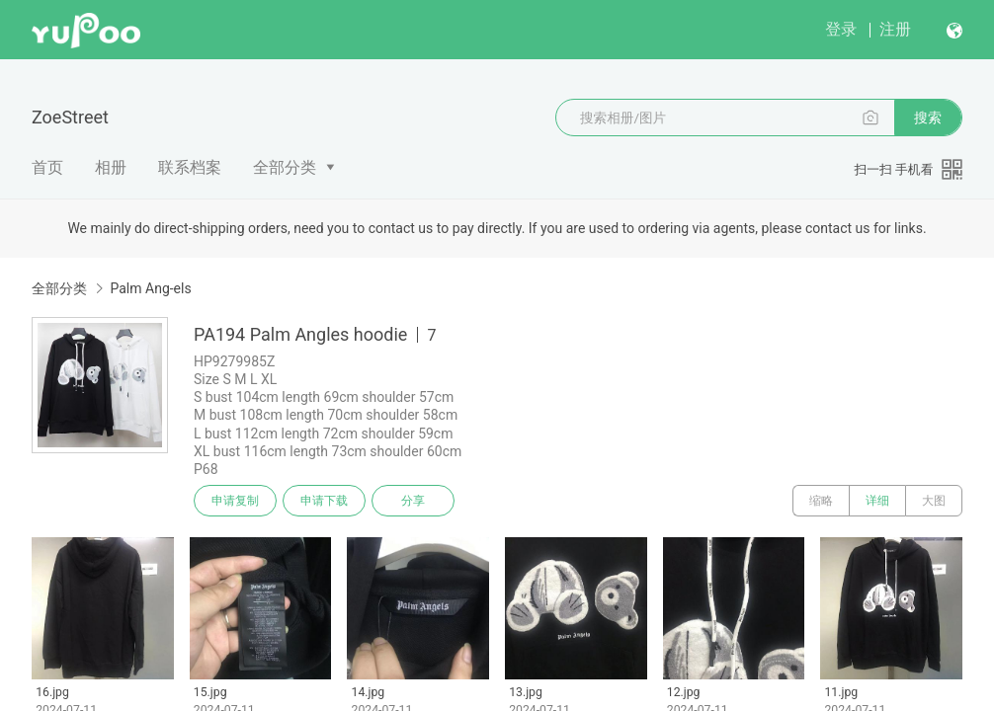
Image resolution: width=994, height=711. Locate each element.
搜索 (928, 117)
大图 (934, 501)
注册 (895, 29)
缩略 (821, 501)
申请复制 (235, 501)
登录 (841, 29)
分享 (413, 501)
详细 (877, 501)
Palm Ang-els (150, 288)
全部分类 (284, 167)
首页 (47, 167)
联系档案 (189, 167)
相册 (110, 167)
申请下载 (324, 501)
